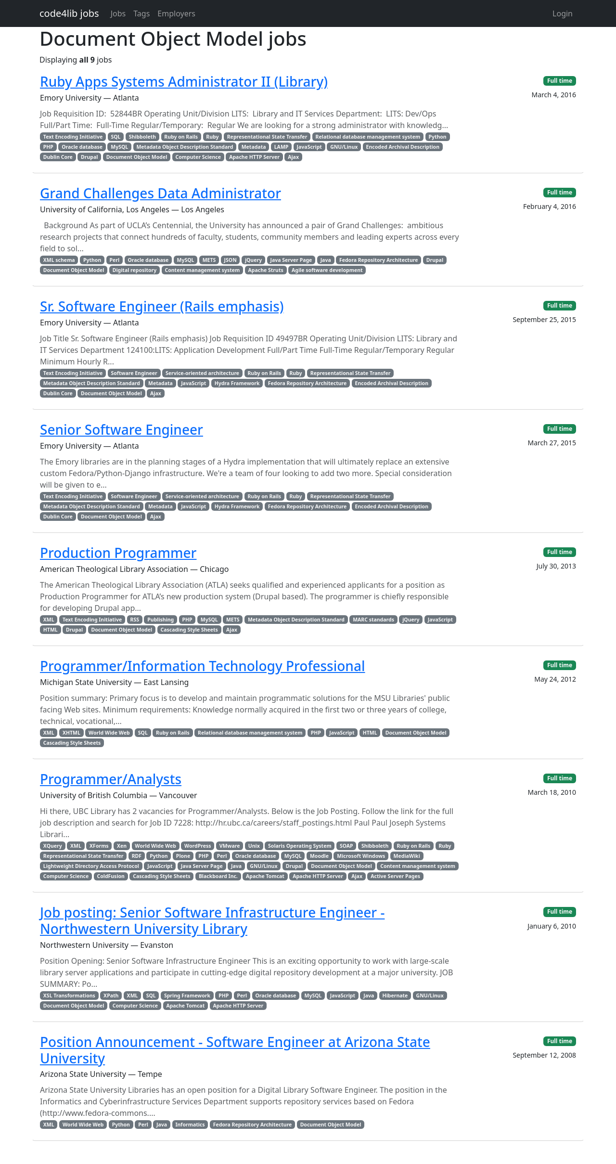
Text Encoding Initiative (73, 136)
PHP (48, 146)
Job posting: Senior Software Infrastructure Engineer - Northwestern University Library (212, 920)
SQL (115, 136)
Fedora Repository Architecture (378, 260)
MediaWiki (407, 856)
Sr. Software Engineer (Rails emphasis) (162, 306)
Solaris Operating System (300, 845)
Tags (141, 13)
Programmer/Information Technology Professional (202, 666)
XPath (110, 995)
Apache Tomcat (265, 876)
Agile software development (327, 270)
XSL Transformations (69, 995)
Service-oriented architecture (202, 373)
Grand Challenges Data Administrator (160, 193)
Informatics (190, 1124)
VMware (229, 845)
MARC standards (373, 619)
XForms (99, 845)
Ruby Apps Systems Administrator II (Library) (184, 81)
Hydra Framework (237, 383)
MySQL (119, 146)
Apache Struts (265, 270)
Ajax (293, 157)
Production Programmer (118, 552)
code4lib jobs (69, 13)
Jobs (118, 13)
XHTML (71, 732)
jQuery (253, 260)
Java (326, 260)
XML (48, 619)
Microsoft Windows (361, 856)
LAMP (281, 146)
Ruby (212, 136)
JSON (230, 260)
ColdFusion (110, 876)
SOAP (346, 845)
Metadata (254, 146)
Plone (183, 856)
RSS (134, 619)
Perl (115, 260)
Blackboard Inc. (218, 876)
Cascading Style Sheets (189, 629)
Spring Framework (187, 995)
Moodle (319, 856)
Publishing (160, 619)
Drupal (89, 157)
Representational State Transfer (267, 136)
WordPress (197, 845)
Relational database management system (368, 136)
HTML (50, 629)
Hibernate (395, 995)
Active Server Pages (395, 876)
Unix (254, 845)
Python (437, 136)
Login (562, 13)
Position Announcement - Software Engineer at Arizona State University (235, 1050)
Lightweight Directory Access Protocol (91, 866)
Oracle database (82, 146)
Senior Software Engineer (121, 429)
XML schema (59, 260)
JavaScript (309, 146)
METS (209, 260)
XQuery (52, 845)
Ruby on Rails (181, 136)
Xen (122, 845)
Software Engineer (134, 373)
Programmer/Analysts (110, 779)
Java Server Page (291, 260)
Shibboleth (142, 136)
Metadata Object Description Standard (184, 146)
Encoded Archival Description (402, 146)
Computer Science (198, 157)
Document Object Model (136, 157)
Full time (559, 81)
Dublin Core (58, 157)
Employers (176, 13)
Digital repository (134, 270)
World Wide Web (109, 732)
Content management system (202, 270)
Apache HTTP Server (254, 157)
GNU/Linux (344, 146)
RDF (136, 856)
